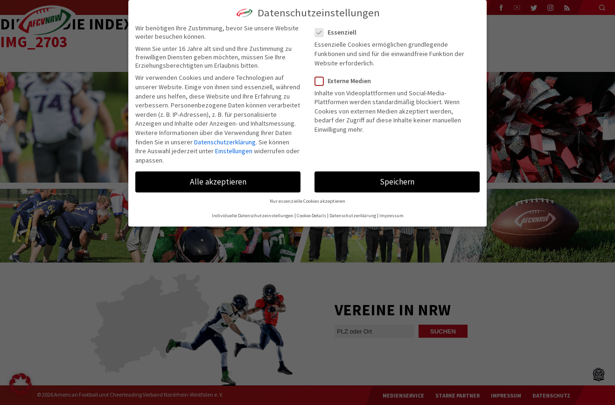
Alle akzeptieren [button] (218, 182)
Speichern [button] (397, 182)
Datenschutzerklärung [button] (352, 216)
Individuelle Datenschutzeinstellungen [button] (253, 216)
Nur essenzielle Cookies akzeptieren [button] (307, 201)
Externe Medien (346, 81)
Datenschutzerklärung (225, 142)
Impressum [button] (391, 216)
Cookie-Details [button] (311, 216)
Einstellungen (233, 151)
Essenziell (339, 32)
